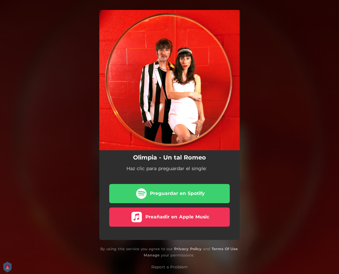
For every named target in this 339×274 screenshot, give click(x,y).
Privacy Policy (188, 249)
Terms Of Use (225, 249)
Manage (152, 255)
